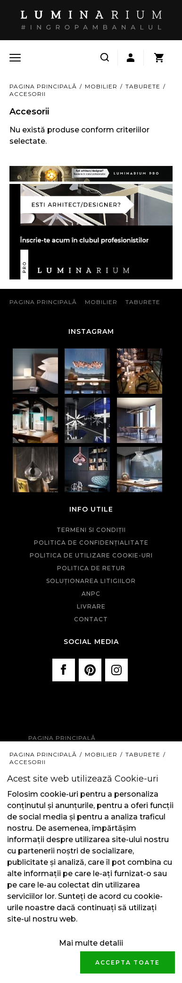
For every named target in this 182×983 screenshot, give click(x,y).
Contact (91, 619)
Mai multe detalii (91, 943)
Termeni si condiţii (91, 529)
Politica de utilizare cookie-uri (91, 555)
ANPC (91, 593)
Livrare (91, 606)
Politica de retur (91, 568)
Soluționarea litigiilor (91, 580)
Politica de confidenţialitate (91, 542)
